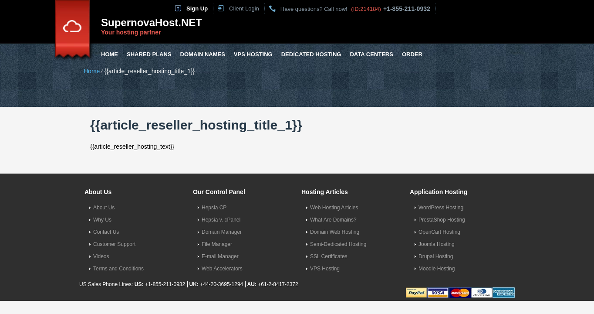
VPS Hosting (253, 54)
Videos (101, 256)
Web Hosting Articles (334, 208)
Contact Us (106, 232)
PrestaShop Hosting (441, 220)
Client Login (244, 8)
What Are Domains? (333, 220)
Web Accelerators (222, 269)
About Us (104, 208)
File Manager (217, 244)
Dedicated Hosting (311, 54)
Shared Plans (149, 54)
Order (412, 54)
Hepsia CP (214, 208)
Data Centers (371, 54)
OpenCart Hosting (439, 232)
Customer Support (114, 244)
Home (109, 54)
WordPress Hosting (440, 208)
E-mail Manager (220, 256)
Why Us (102, 220)
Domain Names (202, 54)
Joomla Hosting (436, 244)
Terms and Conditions (118, 269)
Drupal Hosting (435, 256)
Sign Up (197, 8)
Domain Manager (222, 232)
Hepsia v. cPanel (221, 220)
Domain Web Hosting (334, 232)
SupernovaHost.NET (151, 22)
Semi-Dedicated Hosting (338, 244)
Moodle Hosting (436, 269)
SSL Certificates (329, 256)
